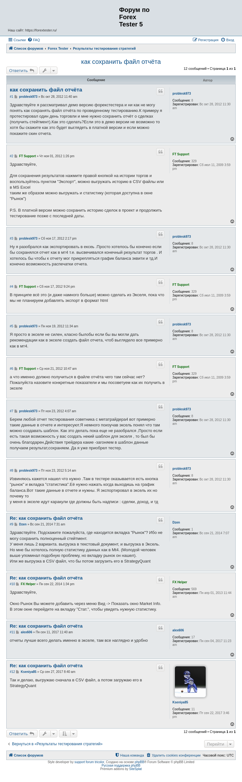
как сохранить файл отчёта (121, 61)
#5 (11, 326)
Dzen (176, 522)
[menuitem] (33, 40)
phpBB (139, 762)
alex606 (178, 630)
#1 (11, 96)
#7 (11, 411)
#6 (11, 368)
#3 (11, 238)
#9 (11, 524)
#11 (12, 632)
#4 (11, 286)
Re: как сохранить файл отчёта (46, 518)
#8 (11, 470)
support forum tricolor (89, 762)
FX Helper (179, 582)
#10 (12, 584)
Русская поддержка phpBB (120, 765)
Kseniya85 (180, 702)
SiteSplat (135, 769)
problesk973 (181, 93)
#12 (12, 672)
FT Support (180, 154)
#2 (11, 156)
